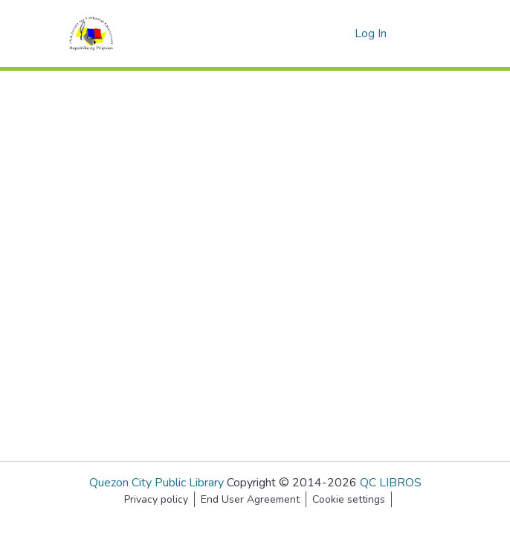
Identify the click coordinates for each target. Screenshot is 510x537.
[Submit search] (319, 33)
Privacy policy (156, 499)
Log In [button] (371, 33)
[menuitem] (341, 33)
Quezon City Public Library (156, 482)
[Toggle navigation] (424, 33)
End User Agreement (250, 499)
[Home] (91, 33)
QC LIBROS (391, 482)
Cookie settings (348, 499)
